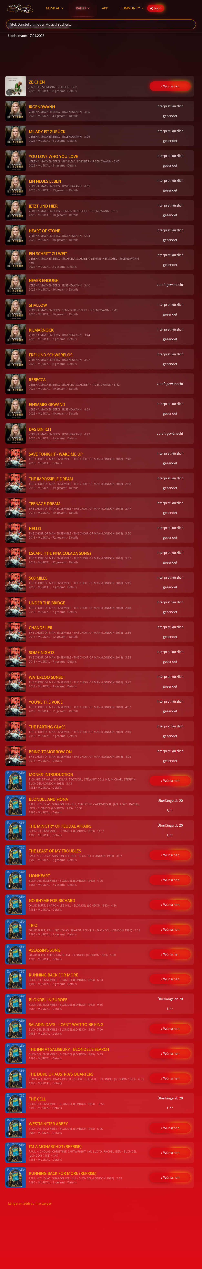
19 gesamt (59, 389)
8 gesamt (58, 91)
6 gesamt (58, 141)
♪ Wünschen (170, 86)
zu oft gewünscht (170, 284)
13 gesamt (59, 190)
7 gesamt (58, 587)
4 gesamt (58, 686)
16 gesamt (59, 314)
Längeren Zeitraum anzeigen (30, 1203)
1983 (32, 787)
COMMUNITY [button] (132, 8)
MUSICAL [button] (55, 8)
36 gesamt (59, 289)
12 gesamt (59, 637)
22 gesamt (59, 562)
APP (105, 8)
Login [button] (155, 8)
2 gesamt (58, 267)
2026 (32, 91)
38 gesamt (59, 240)
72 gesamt (59, 537)
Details (72, 91)
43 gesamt (59, 116)
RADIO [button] (83, 8)
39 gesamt (59, 488)
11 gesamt (59, 711)
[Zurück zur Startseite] (20, 8)
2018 (32, 463)
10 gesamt (59, 215)
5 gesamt (58, 165)
